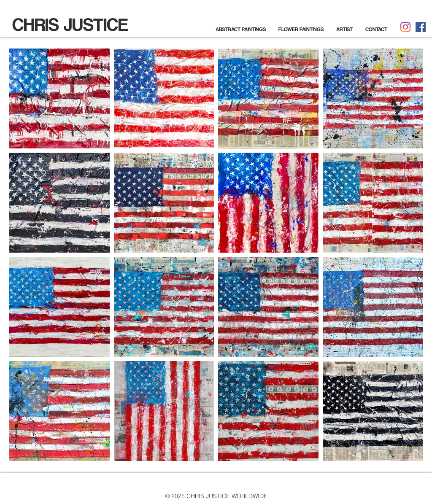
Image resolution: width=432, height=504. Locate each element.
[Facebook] (421, 27)
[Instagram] (405, 27)
